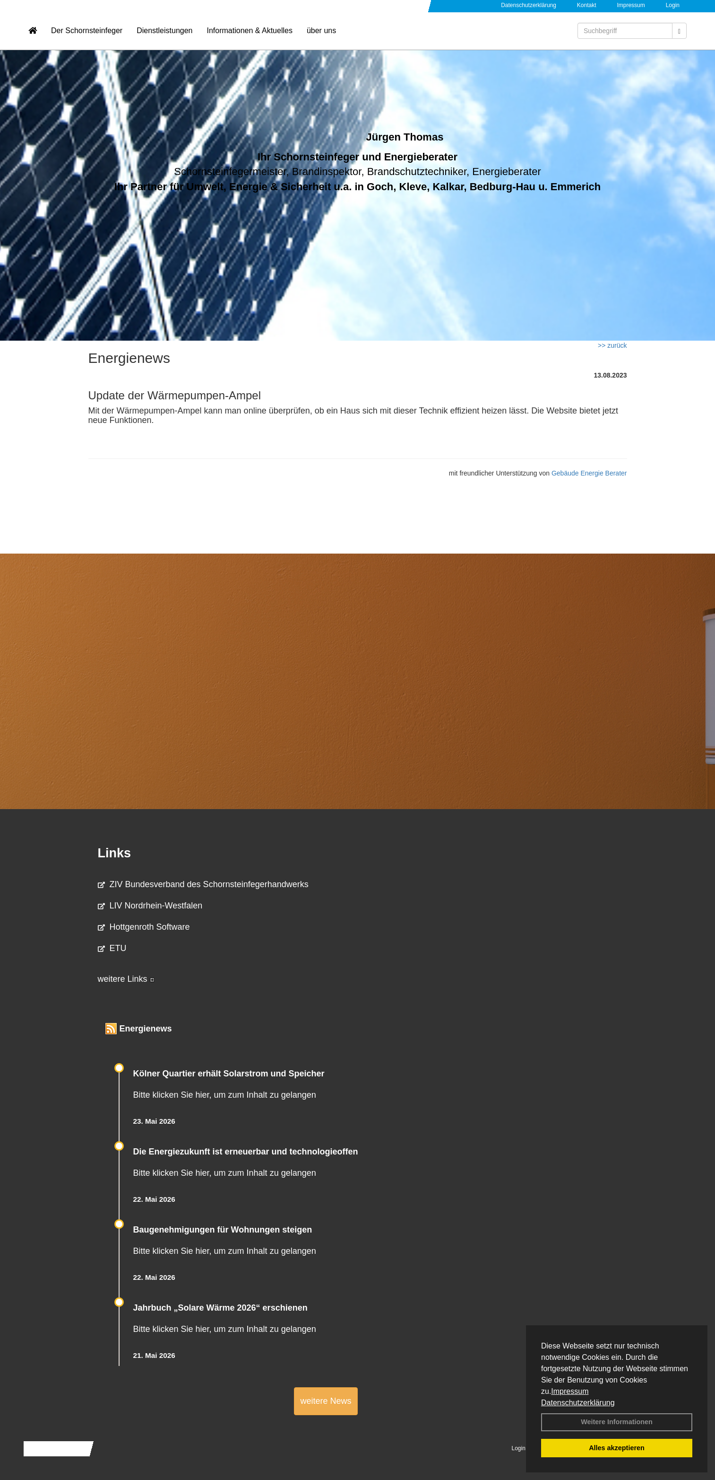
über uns (321, 36)
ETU (112, 948)
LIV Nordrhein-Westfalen (150, 905)
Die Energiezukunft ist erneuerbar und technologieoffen (245, 1151)
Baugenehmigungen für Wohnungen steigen (222, 1229)
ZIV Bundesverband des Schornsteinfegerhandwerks (203, 884)
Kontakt (586, 5)
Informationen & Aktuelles (249, 36)
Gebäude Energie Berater (589, 473)
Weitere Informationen (617, 1422)
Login (673, 5)
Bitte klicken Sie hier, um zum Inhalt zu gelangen (224, 1095)
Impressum (569, 1391)
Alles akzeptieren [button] (617, 1448)
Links (114, 853)
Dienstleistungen (164, 36)
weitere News (325, 1401)
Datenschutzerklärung (578, 1403)
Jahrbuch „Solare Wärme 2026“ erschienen (220, 1308)
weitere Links (126, 979)
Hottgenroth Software (144, 927)
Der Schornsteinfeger (86, 36)
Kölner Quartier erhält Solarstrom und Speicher (229, 1073)
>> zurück (612, 345)
